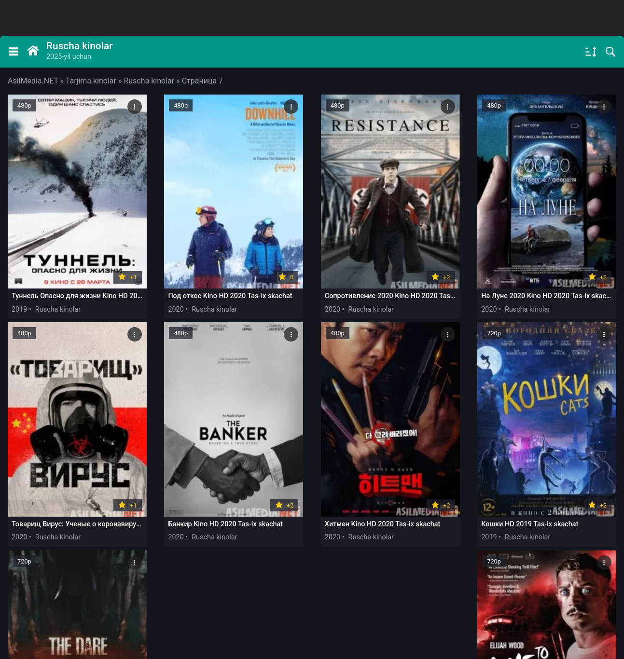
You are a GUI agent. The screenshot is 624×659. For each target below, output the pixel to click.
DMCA (169, 611)
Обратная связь (117, 611)
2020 (142, 281)
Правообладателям (46, 611)
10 (390, 546)
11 (417, 546)
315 (471, 546)
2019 (19, 281)
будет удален (576, 622)
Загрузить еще (312, 519)
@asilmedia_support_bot (511, 579)
